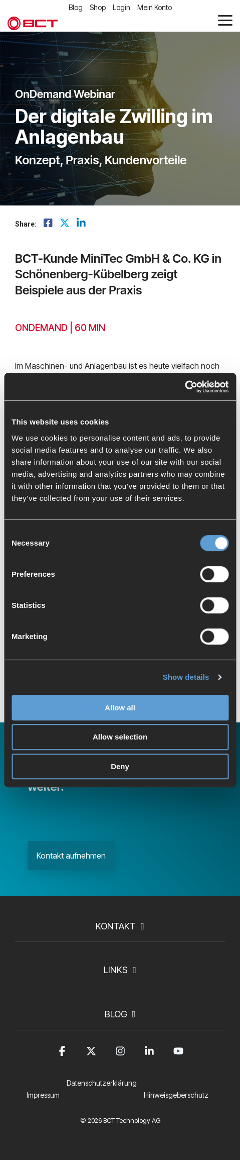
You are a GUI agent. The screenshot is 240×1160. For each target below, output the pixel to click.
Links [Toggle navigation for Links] (116, 970)
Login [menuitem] (121, 7)
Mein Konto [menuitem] (154, 7)
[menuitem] (104, 1089)
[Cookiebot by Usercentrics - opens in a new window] (184, 386)
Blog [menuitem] (76, 7)
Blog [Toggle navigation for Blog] (116, 1014)
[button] (225, 19)
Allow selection (120, 736)
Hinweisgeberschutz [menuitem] (176, 1095)
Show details (186, 677)
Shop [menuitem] (98, 7)
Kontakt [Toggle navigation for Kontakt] (116, 926)
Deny (120, 766)
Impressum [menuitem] (43, 1095)
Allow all (120, 707)
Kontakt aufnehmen (71, 856)
